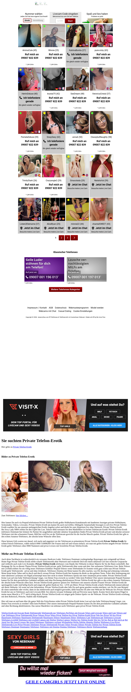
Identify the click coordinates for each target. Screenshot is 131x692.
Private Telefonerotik (48, 625)
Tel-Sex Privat (115, 615)
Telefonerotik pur (48, 613)
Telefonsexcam (97, 618)
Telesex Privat (44, 615)
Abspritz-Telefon (93, 622)
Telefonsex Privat (13, 615)
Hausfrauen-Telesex (51, 618)
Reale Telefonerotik (33, 613)
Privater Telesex (77, 625)
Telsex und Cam (109, 613)
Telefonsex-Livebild (9, 620)
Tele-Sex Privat (102, 615)
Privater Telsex (64, 625)
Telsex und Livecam (93, 613)
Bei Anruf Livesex (18, 622)
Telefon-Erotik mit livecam (12, 613)
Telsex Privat (55, 615)
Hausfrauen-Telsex (68, 618)
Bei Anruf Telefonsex (35, 622)
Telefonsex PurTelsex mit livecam (70, 613)
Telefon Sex (76, 620)
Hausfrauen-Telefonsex (11, 618)
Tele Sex (97, 620)
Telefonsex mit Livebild (29, 620)
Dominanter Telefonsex (29, 627)
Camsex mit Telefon (47, 620)
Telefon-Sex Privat (69, 615)
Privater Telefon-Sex (93, 625)
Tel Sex (104, 620)
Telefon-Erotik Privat (87, 615)
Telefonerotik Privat (29, 615)
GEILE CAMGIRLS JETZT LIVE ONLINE (66, 682)
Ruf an (111, 620)
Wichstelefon (67, 622)
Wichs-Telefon (79, 622)
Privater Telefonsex (31, 625)
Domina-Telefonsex (68, 627)
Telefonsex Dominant (10, 627)
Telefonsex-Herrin (84, 627)
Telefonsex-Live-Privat (110, 622)
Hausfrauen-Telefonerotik (32, 618)
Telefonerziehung (100, 627)
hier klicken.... (22, 515)
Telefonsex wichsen (53, 622)
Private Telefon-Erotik (22, 447)
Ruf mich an (119, 620)
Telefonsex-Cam (83, 618)
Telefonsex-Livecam (112, 618)
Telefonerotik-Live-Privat (12, 625)
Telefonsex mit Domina (50, 627)
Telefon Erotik (87, 620)
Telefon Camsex (63, 620)
